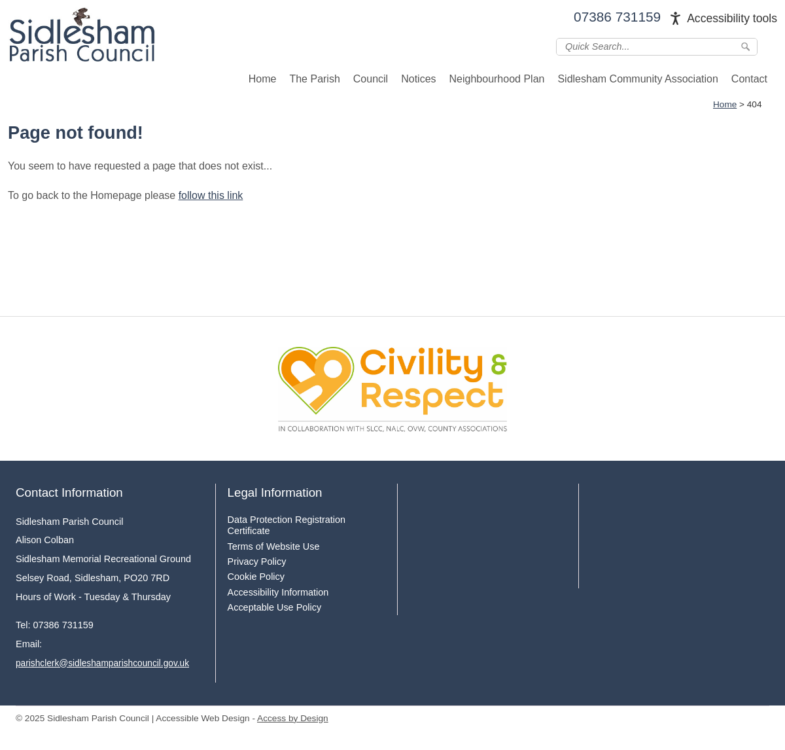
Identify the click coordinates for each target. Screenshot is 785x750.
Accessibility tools (732, 18)
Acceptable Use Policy (275, 607)
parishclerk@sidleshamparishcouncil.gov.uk (102, 663)
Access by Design (292, 718)
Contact (749, 78)
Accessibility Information (278, 592)
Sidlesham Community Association (637, 78)
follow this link (211, 195)
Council (370, 78)
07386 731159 (617, 16)
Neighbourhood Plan (497, 78)
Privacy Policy (257, 561)
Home (263, 78)
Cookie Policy (256, 576)
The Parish (314, 78)
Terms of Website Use (274, 546)
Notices (418, 78)
